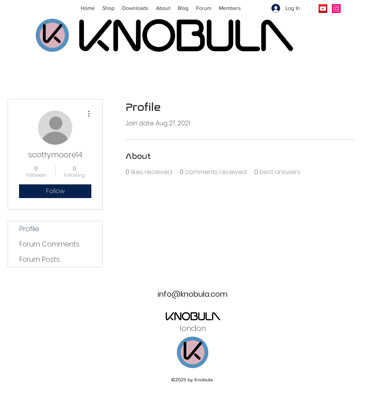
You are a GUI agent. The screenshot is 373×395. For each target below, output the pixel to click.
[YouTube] (323, 8)
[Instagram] (336, 8)
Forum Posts (39, 259)
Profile (29, 228)
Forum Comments (49, 244)
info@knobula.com (193, 294)
